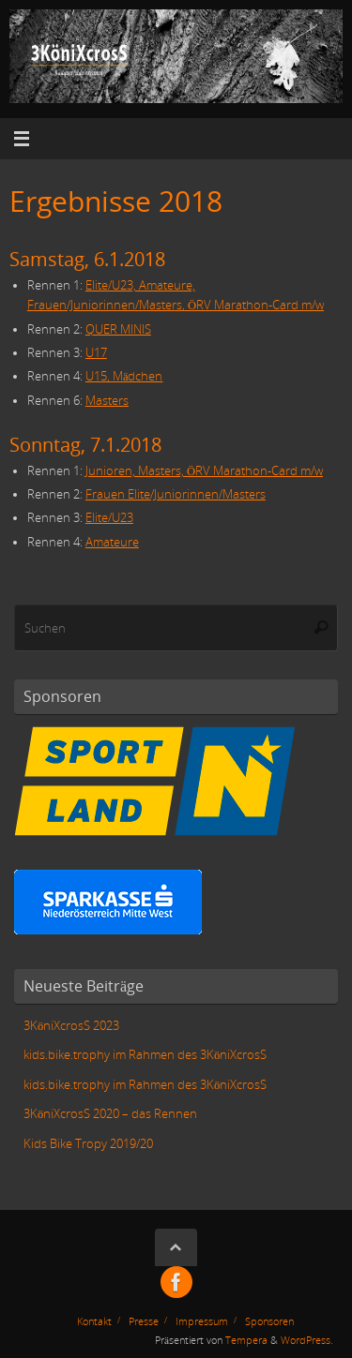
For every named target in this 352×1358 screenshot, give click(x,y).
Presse (144, 1321)
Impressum (202, 1321)
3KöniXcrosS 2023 (71, 1026)
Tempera (246, 1340)
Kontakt (94, 1321)
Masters (107, 401)
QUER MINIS (118, 329)
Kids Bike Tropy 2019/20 (88, 1144)
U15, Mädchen (124, 376)
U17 (96, 353)
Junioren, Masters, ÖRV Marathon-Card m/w (204, 471)
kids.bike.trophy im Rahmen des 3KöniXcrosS (145, 1055)
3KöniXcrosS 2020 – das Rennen (110, 1114)
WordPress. (307, 1340)
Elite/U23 (109, 518)
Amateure (112, 542)
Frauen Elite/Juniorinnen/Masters (175, 494)
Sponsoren (269, 1321)
